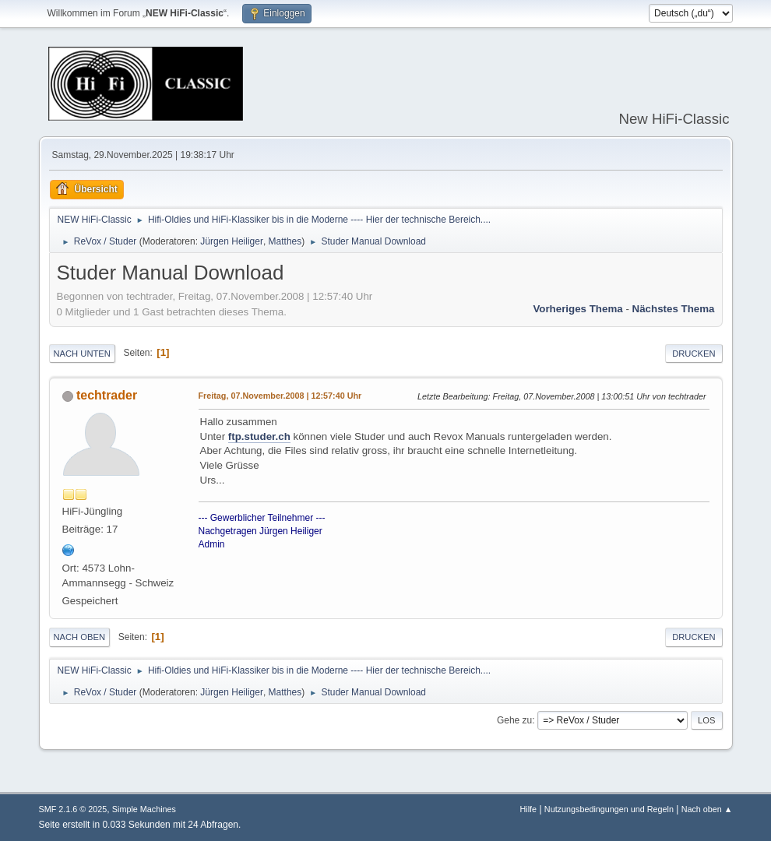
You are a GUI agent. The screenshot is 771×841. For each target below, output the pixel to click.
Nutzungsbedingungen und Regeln (609, 809)
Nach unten (82, 353)
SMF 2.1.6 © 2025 (73, 809)
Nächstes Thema (673, 309)
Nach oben (80, 637)
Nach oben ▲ (707, 809)
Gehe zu (514, 720)
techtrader (106, 395)
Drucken (693, 353)
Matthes (285, 241)
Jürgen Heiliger (231, 241)
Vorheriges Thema (577, 309)
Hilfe (528, 809)
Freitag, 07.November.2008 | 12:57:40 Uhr (280, 395)
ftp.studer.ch (259, 436)
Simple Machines (144, 809)
